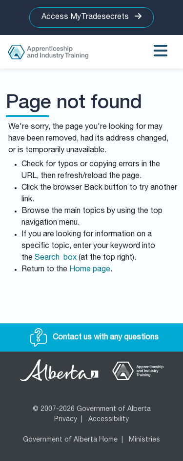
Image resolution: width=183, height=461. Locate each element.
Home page (89, 270)
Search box (56, 258)
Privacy (65, 419)
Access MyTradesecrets (91, 16)
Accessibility (108, 419)
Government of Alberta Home (70, 440)
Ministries (144, 440)
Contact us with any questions (94, 338)
